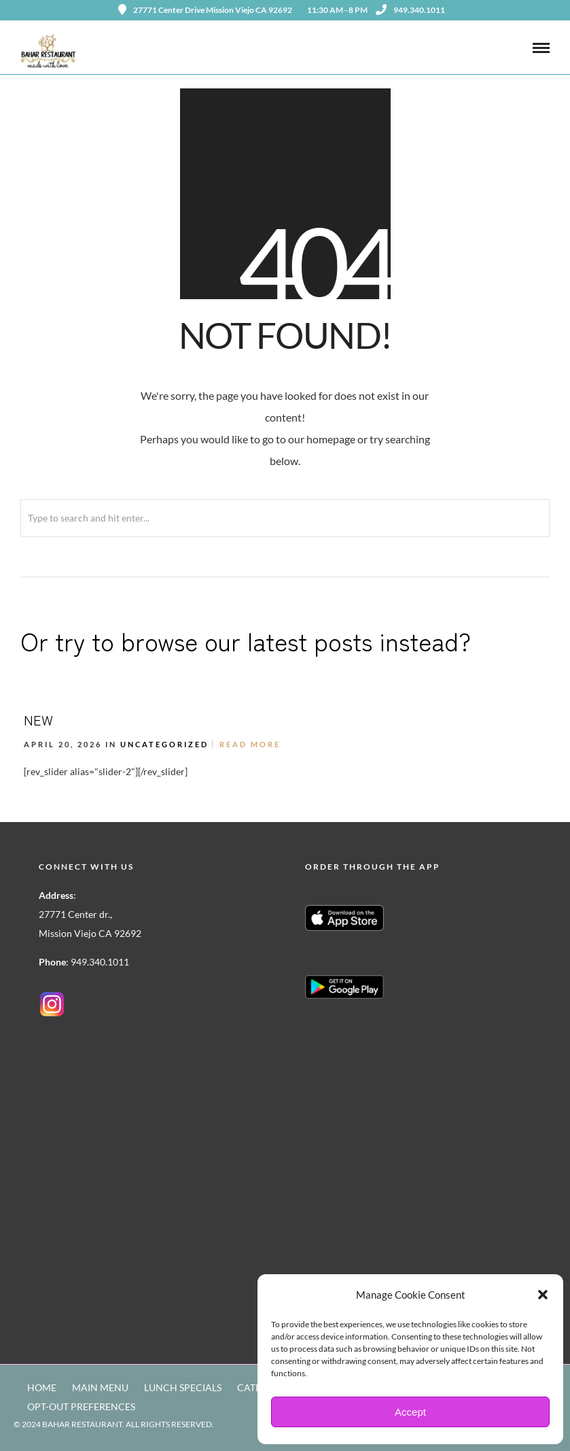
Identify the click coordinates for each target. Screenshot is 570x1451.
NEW (38, 720)
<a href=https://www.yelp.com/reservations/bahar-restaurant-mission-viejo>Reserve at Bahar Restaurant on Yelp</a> (365, 1158)
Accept (410, 1412)
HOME (41, 1387)
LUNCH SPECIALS (182, 1387)
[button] (543, 1294)
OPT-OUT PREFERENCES (81, 1406)
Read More (250, 744)
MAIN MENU (100, 1387)
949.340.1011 (410, 10)
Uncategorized (164, 744)
